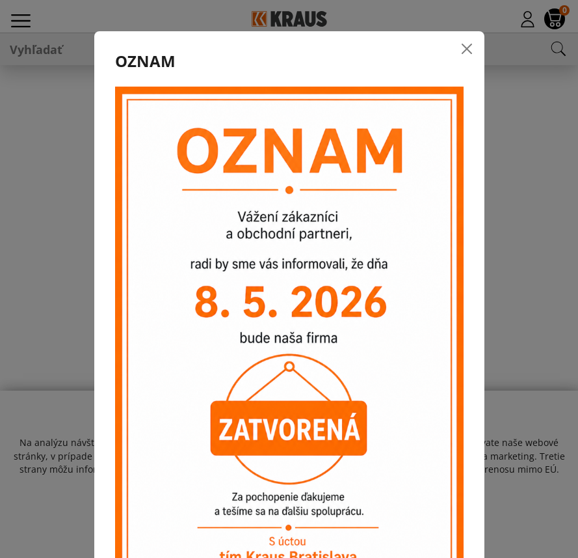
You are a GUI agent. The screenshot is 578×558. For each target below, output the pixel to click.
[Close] (467, 49)
